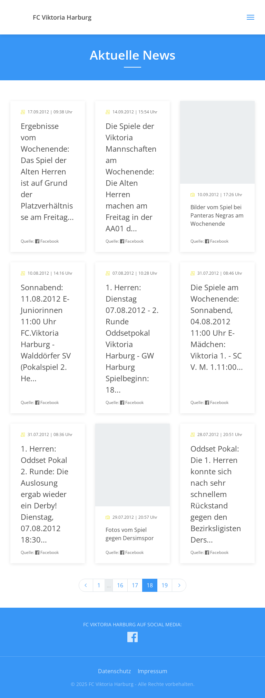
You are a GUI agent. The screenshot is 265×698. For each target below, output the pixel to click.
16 (120, 585)
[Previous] (86, 585)
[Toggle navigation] (248, 17)
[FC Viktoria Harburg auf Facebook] (132, 638)
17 (135, 585)
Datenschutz (114, 671)
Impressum (152, 671)
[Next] (179, 585)
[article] (47, 176)
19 (164, 585)
